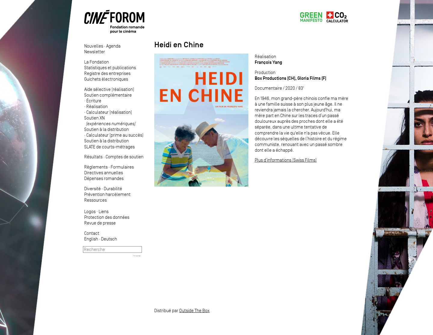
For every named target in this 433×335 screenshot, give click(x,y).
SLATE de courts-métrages (109, 146)
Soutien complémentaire (108, 95)
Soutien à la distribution (106, 129)
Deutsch (109, 238)
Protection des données (106, 217)
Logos (90, 211)
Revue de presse (100, 222)
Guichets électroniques (106, 79)
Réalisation (97, 106)
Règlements (96, 166)
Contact (91, 233)
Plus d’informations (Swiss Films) (286, 160)
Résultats (93, 156)
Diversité (92, 188)
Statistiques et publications (110, 67)
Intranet (137, 255)
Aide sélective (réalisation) (109, 89)
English (91, 238)
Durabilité (113, 188)
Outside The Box (194, 310)
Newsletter (94, 51)
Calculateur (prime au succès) (114, 135)
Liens (104, 211)
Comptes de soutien (124, 156)
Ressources (95, 200)
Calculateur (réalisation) (109, 112)
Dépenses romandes (104, 178)
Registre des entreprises (107, 73)
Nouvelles (93, 45)
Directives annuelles (103, 172)
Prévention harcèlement (107, 194)
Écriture (93, 100)
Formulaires (122, 166)
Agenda (113, 45)
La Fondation (96, 61)
